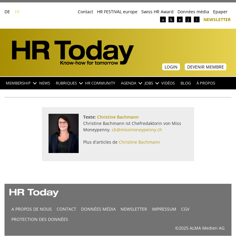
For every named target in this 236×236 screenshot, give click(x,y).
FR (17, 11)
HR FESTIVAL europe (117, 11)
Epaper (220, 11)
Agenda (131, 83)
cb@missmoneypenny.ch (137, 129)
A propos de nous (31, 209)
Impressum (164, 209)
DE (7, 11)
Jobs (152, 83)
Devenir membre (205, 67)
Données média (193, 11)
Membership (21, 83)
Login (171, 67)
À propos (206, 83)
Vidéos (168, 83)
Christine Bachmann (118, 117)
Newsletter (217, 19)
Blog (186, 83)
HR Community (100, 83)
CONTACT (66, 209)
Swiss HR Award (157, 11)
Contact (85, 11)
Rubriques (69, 83)
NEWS (44, 83)
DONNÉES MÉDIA (98, 209)
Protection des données (39, 219)
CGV (185, 209)
